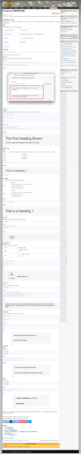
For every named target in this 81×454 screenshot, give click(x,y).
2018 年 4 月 (63, 186)
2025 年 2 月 (63, 105)
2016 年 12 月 (63, 215)
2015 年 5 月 (63, 249)
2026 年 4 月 (63, 94)
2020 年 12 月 (63, 146)
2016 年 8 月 (63, 222)
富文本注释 (12, 438)
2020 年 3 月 (63, 157)
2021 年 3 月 (63, 141)
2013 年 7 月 (63, 287)
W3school (62, 87)
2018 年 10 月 (63, 175)
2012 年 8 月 (63, 305)
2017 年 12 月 (63, 193)
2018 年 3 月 (63, 188)
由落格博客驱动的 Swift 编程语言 (66, 29)
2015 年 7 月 (63, 245)
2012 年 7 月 (63, 306)
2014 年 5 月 (63, 269)
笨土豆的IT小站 (63, 83)
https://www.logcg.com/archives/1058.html (20, 418)
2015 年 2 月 (63, 254)
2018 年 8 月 (63, 179)
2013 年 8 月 (63, 285)
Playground (7, 438)
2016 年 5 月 (63, 227)
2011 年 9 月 (63, 317)
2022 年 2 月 (63, 128)
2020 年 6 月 (63, 152)
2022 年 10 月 (63, 121)
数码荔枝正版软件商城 (65, 18)
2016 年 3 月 (63, 231)
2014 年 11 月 (63, 260)
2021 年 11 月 (63, 134)
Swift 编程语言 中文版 (65, 77)
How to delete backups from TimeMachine (68, 50)
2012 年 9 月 (63, 303)
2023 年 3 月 (63, 116)
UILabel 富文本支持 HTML (9, 428)
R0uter (5, 445)
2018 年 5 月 (63, 184)
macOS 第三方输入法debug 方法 (66, 48)
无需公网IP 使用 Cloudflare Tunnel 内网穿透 (68, 52)
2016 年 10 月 (63, 218)
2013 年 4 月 (63, 292)
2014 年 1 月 (63, 276)
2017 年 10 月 (63, 197)
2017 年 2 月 (63, 211)
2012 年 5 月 (63, 308)
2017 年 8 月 (63, 200)
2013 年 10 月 (63, 281)
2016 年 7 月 (63, 224)
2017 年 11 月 (63, 195)
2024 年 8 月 (63, 112)
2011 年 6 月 (63, 319)
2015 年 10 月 (63, 240)
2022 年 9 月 (63, 123)
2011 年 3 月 (63, 321)
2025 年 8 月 (63, 101)
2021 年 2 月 (63, 143)
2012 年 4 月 (63, 310)
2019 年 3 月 (63, 170)
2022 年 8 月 (63, 125)
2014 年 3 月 (63, 272)
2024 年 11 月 (63, 110)
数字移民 (62, 82)
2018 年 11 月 (63, 173)
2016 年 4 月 (63, 229)
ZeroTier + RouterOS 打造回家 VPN (67, 60)
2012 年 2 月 (63, 314)
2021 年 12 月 (63, 132)
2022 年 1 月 (63, 130)
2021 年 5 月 (63, 137)
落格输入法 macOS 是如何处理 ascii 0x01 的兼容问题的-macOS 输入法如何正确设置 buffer (21, 431)
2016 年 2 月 (63, 233)
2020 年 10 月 (63, 148)
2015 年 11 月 (63, 238)
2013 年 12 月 (63, 278)
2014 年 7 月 (63, 265)
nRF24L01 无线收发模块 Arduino (11, 434)
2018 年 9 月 (63, 177)
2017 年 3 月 (63, 209)
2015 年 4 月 (63, 251)
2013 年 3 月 (63, 294)
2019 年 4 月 (63, 168)
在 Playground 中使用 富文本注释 (14, 11)
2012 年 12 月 (63, 299)
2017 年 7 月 (63, 202)
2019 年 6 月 (63, 164)
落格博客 (10, 3)
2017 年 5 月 (63, 206)
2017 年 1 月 (63, 213)
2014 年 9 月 (63, 263)
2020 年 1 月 (63, 159)
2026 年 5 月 (63, 92)
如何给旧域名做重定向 (65, 58)
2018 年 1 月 (63, 191)
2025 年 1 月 (63, 107)
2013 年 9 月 (63, 283)
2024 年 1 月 (63, 114)
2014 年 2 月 (63, 274)
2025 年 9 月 (63, 100)
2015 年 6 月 (63, 247)
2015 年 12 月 (63, 236)
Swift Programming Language (66, 85)
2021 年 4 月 (63, 139)
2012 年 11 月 (63, 301)
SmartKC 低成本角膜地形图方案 (66, 43)
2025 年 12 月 (63, 96)
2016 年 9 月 (63, 220)
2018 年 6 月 (63, 182)
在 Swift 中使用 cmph (9, 427)
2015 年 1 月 (63, 256)
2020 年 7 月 (63, 150)
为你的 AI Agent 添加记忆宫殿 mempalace (68, 46)
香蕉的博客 (63, 73)
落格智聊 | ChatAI (64, 21)
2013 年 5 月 (63, 290)
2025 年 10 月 (63, 98)
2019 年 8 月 (63, 161)
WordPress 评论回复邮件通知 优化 (11, 430)
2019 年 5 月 (63, 166)
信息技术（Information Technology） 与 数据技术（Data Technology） (16, 440)
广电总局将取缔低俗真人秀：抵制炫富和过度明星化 (48, 440)
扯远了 (62, 75)
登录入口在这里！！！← (64, 31)
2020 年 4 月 (63, 155)
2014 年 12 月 (63, 258)
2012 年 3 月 (63, 312)
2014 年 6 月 (63, 267)
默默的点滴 (63, 71)
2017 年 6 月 (63, 204)
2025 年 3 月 (63, 103)
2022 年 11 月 (63, 119)
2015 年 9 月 (63, 242)
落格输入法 (63, 80)
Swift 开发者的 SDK (8, 433)
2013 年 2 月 (63, 296)
